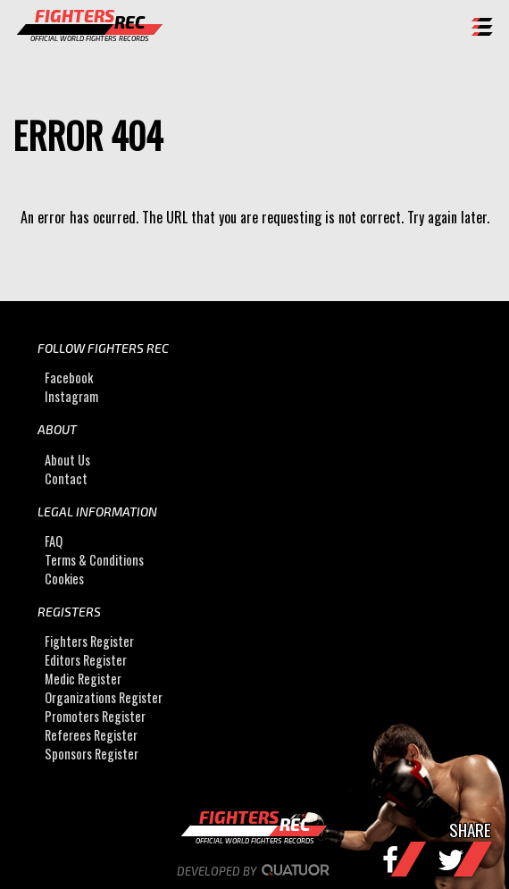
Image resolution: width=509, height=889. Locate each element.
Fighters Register (89, 641)
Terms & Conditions (94, 559)
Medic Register (83, 678)
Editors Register (86, 659)
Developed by (255, 871)
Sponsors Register (91, 753)
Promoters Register (95, 716)
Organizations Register (104, 697)
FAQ (54, 541)
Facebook (69, 377)
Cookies (64, 578)
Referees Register (91, 734)
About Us (67, 459)
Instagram (71, 396)
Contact (66, 478)
